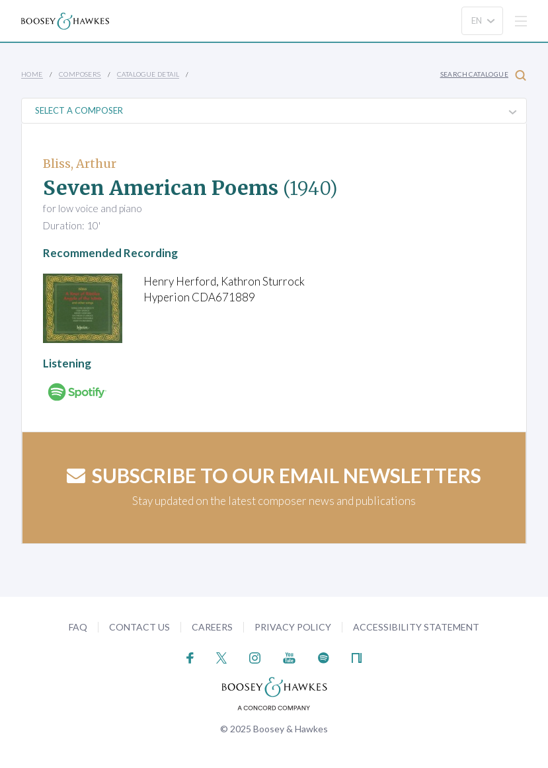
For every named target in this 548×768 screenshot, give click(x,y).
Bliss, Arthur (79, 163)
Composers (80, 74)
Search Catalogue (483, 75)
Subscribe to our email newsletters (274, 475)
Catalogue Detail (148, 74)
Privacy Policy (292, 627)
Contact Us (139, 627)
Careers (212, 627)
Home (32, 74)
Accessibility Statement (416, 627)
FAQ (78, 627)
